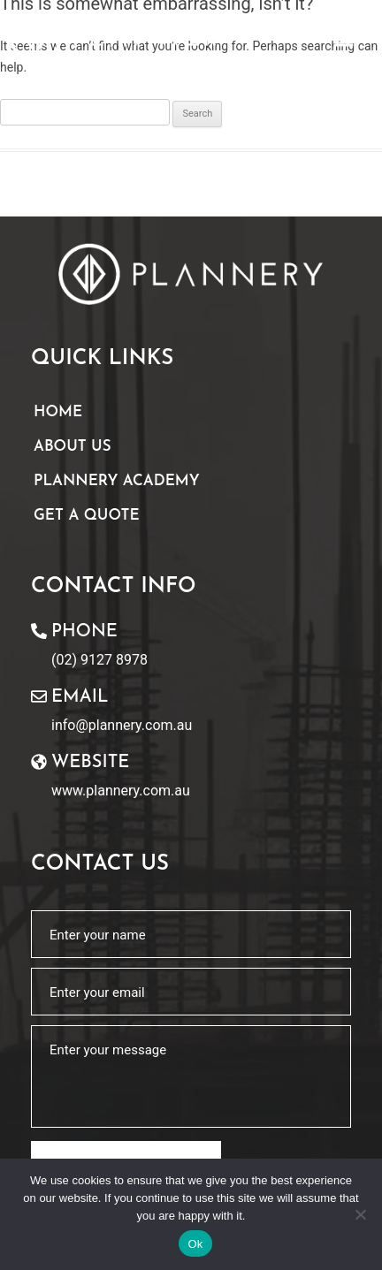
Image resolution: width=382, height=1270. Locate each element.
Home (58, 412)
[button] (344, 38)
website (90, 763)
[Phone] (39, 631)
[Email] (39, 696)
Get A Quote (87, 515)
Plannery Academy (117, 481)
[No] (360, 1214)
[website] (39, 762)
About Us (72, 446)
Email (79, 697)
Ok (194, 1244)
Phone (84, 632)
